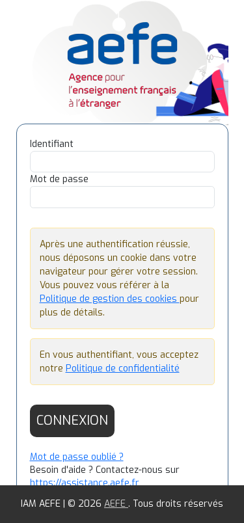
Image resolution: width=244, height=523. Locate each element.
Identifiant (52, 144)
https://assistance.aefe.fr (84, 483)
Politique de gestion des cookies (110, 299)
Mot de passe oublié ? (77, 457)
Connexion (72, 420)
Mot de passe (59, 179)
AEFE (116, 504)
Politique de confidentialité (123, 368)
